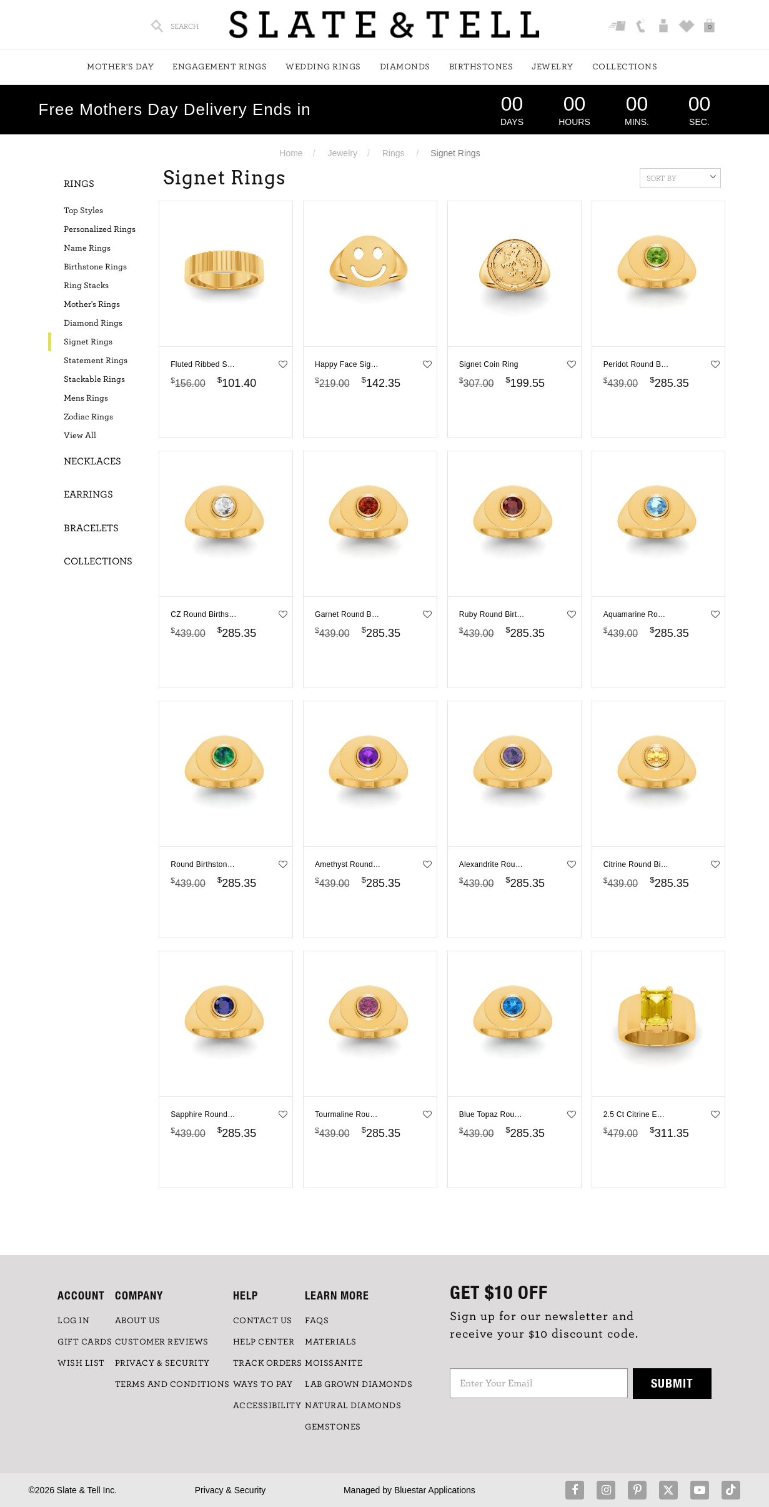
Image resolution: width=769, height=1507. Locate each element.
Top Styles (83, 210)
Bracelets (91, 528)
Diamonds (405, 67)
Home (290, 153)
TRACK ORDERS (267, 1363)
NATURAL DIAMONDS (353, 1405)
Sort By (681, 177)
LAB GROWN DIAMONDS (358, 1384)
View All (80, 435)
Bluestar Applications (434, 1490)
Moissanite (333, 1363)
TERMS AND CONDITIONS (172, 1384)
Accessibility (267, 1405)
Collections (625, 67)
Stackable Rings (94, 379)
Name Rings (87, 248)
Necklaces (92, 461)
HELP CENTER (264, 1342)
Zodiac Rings (88, 417)
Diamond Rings (93, 323)
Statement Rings (95, 360)
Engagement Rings (219, 67)
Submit (672, 1383)
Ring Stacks (86, 285)
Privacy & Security (230, 1490)
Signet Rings (88, 342)
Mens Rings (86, 398)
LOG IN (73, 1320)
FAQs (317, 1320)
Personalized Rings (100, 229)
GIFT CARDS (84, 1342)
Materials (331, 1342)
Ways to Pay (263, 1384)
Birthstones (481, 67)
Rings (393, 153)
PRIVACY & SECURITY (162, 1363)
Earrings (88, 494)
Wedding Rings (323, 67)
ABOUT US (138, 1320)
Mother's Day (120, 67)
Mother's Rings (92, 304)
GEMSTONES (333, 1427)
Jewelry (552, 67)
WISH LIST (81, 1363)
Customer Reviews (162, 1342)
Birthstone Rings (95, 267)
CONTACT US (262, 1320)
